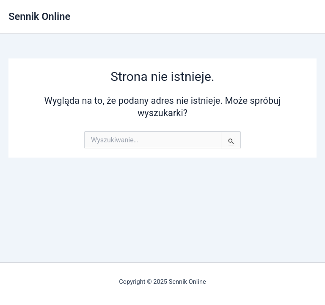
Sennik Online (39, 16)
